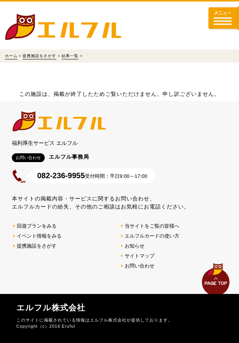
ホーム (11, 56)
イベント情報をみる (39, 236)
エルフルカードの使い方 (152, 236)
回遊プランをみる (37, 226)
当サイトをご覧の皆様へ (152, 226)
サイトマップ (139, 256)
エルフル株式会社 (50, 307)
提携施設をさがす (39, 56)
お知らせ (135, 246)
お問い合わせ (139, 266)
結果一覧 (70, 56)
